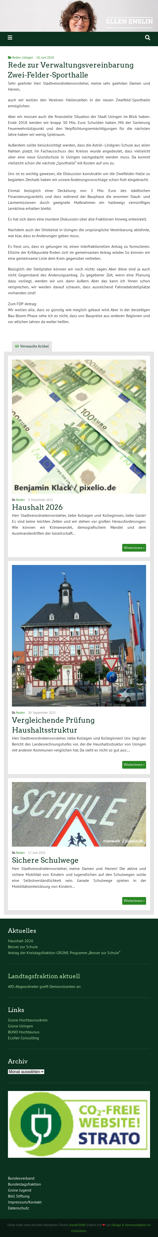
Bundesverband (21, 1178)
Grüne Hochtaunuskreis (28, 1019)
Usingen (27, 57)
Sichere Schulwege (45, 860)
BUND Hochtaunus (24, 1031)
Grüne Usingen (20, 1025)
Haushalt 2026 (37, 507)
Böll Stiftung (19, 1196)
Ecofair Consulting (23, 1037)
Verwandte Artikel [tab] (34, 346)
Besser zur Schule (23, 946)
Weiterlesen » (134, 548)
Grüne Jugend (19, 1190)
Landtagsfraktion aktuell (44, 976)
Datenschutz (18, 1207)
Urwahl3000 (77, 1225)
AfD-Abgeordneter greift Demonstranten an (44, 986)
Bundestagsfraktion (24, 1184)
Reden (16, 57)
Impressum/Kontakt (24, 1202)
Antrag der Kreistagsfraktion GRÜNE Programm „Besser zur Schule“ (64, 952)
